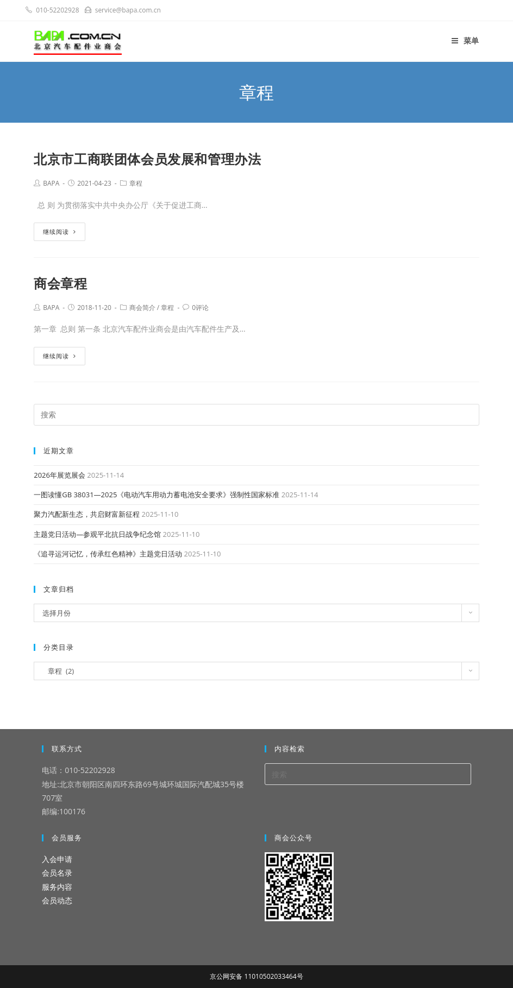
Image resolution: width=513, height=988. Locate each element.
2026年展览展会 (59, 475)
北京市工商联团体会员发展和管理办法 (147, 159)
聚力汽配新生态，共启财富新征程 (87, 514)
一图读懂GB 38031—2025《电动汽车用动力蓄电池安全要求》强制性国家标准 (156, 494)
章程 (135, 183)
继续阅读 (59, 231)
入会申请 (57, 859)
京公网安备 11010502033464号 (256, 976)
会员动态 (57, 900)
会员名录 (57, 872)
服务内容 (57, 887)
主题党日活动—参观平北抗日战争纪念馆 (97, 534)
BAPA (51, 183)
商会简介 (142, 307)
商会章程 (60, 283)
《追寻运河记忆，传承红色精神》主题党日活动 (108, 554)
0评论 (200, 307)
